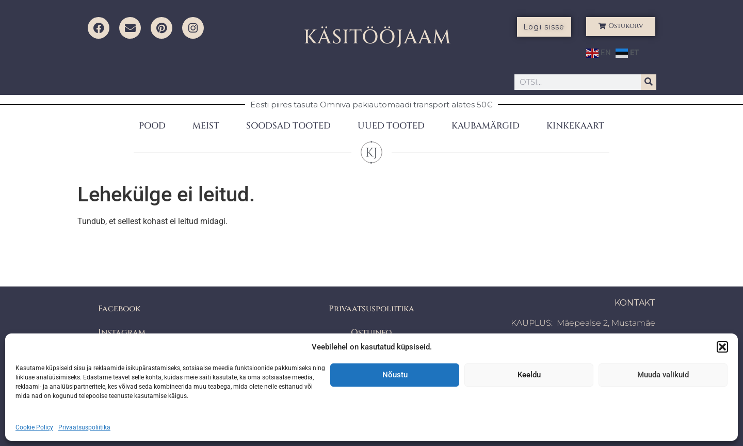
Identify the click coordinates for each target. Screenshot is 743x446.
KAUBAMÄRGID (485, 126)
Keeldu (529, 374)
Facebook (119, 308)
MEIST (205, 126)
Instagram (122, 332)
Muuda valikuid (663, 374)
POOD (152, 126)
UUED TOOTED (391, 126)
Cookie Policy (34, 427)
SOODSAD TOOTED (288, 126)
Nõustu (395, 374)
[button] (722, 347)
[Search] (648, 82)
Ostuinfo (371, 332)
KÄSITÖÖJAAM (377, 37)
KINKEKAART (575, 126)
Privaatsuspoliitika (84, 427)
